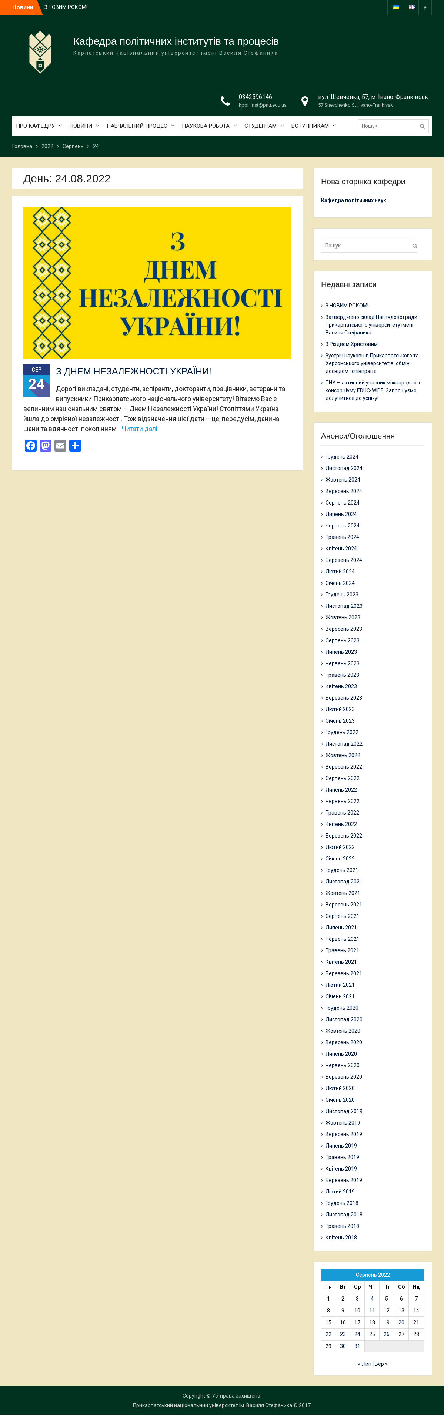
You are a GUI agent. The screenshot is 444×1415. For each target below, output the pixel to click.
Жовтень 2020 (343, 1031)
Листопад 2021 (344, 882)
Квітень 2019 (341, 1169)
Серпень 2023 (343, 640)
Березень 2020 (344, 1077)
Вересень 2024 (344, 491)
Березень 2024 (344, 560)
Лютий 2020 (340, 1088)
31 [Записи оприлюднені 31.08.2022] (357, 1346)
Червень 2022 (343, 801)
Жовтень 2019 (343, 1123)
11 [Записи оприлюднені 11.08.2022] (372, 1311)
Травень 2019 (342, 1157)
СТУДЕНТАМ (260, 126)
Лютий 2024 (340, 572)
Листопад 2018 (344, 1215)
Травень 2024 (342, 537)
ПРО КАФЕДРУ (35, 126)
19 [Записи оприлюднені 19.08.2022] (387, 1322)
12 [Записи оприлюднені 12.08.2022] (387, 1311)
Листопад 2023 (344, 606)
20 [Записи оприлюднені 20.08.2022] (401, 1322)
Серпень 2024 (343, 503)
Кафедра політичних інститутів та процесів (176, 41)
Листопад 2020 (344, 1019)
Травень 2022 (342, 813)
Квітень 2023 (341, 686)
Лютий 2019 (340, 1192)
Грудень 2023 (342, 594)
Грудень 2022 (342, 732)
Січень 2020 (340, 1100)
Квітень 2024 (341, 549)
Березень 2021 (344, 973)
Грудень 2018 (342, 1203)
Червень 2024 (343, 526)
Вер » (381, 1364)
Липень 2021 (341, 927)
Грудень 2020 (342, 1008)
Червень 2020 (343, 1065)
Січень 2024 (340, 583)
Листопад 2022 (344, 744)
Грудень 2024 (342, 457)
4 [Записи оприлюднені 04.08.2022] (372, 1299)
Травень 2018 (342, 1226)
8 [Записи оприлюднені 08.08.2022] (328, 1311)
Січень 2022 (340, 859)
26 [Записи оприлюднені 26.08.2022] (387, 1334)
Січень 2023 (340, 721)
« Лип (364, 1364)
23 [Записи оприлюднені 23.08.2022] (343, 1334)
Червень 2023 (343, 663)
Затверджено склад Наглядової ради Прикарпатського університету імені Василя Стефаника (371, 325)
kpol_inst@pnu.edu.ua (263, 105)
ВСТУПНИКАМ (310, 126)
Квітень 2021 (341, 962)
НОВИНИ (81, 126)
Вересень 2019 (344, 1134)
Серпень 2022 (343, 778)
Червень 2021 (343, 939)
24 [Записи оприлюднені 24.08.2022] (357, 1334)
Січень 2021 (340, 996)
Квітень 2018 (341, 1238)
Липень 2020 (341, 1054)
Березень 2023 (344, 698)
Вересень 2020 (344, 1042)
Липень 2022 (341, 790)
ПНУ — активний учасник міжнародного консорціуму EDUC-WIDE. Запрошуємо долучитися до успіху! (374, 390)
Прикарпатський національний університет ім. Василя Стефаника (212, 1405)
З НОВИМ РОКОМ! (65, 7)
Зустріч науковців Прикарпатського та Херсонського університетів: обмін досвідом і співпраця (372, 363)
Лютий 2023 (340, 709)
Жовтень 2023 (343, 617)
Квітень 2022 (341, 824)
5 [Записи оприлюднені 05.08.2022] (386, 1299)
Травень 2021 (342, 950)
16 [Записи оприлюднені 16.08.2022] (343, 1322)
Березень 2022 (344, 836)
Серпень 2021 (343, 916)
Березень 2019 (344, 1180)
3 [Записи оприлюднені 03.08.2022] (357, 1299)
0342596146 (255, 96)
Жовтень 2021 (343, 893)
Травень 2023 (342, 675)
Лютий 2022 (340, 847)
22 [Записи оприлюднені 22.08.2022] (328, 1334)
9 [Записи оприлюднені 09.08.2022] (342, 1311)
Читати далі (139, 429)
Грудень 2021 (342, 870)
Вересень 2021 (344, 905)
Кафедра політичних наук (353, 200)
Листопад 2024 (344, 468)
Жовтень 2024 (343, 480)
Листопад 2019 (344, 1111)
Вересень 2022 (344, 767)
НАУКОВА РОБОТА (206, 126)
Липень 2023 (341, 652)
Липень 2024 (341, 514)
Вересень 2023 (344, 629)
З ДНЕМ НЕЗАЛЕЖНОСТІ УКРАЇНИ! (133, 371)
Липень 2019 (341, 1146)
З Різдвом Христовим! (352, 344)
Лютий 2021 (340, 985)
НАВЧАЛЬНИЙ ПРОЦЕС (137, 126)
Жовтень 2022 (343, 755)
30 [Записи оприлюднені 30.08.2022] (343, 1346)
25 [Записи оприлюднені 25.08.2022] (372, 1334)
